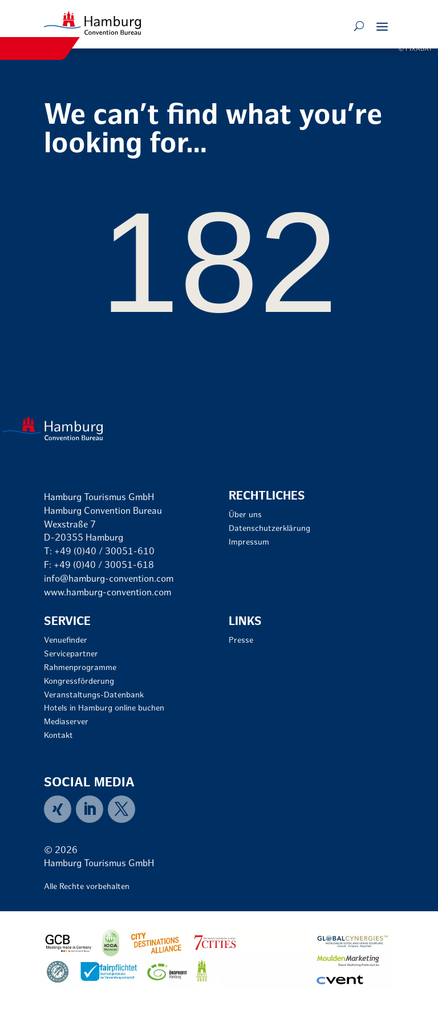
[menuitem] (60, 809)
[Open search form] (359, 26)
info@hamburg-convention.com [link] (108, 579)
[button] (382, 26)
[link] (92, 23)
